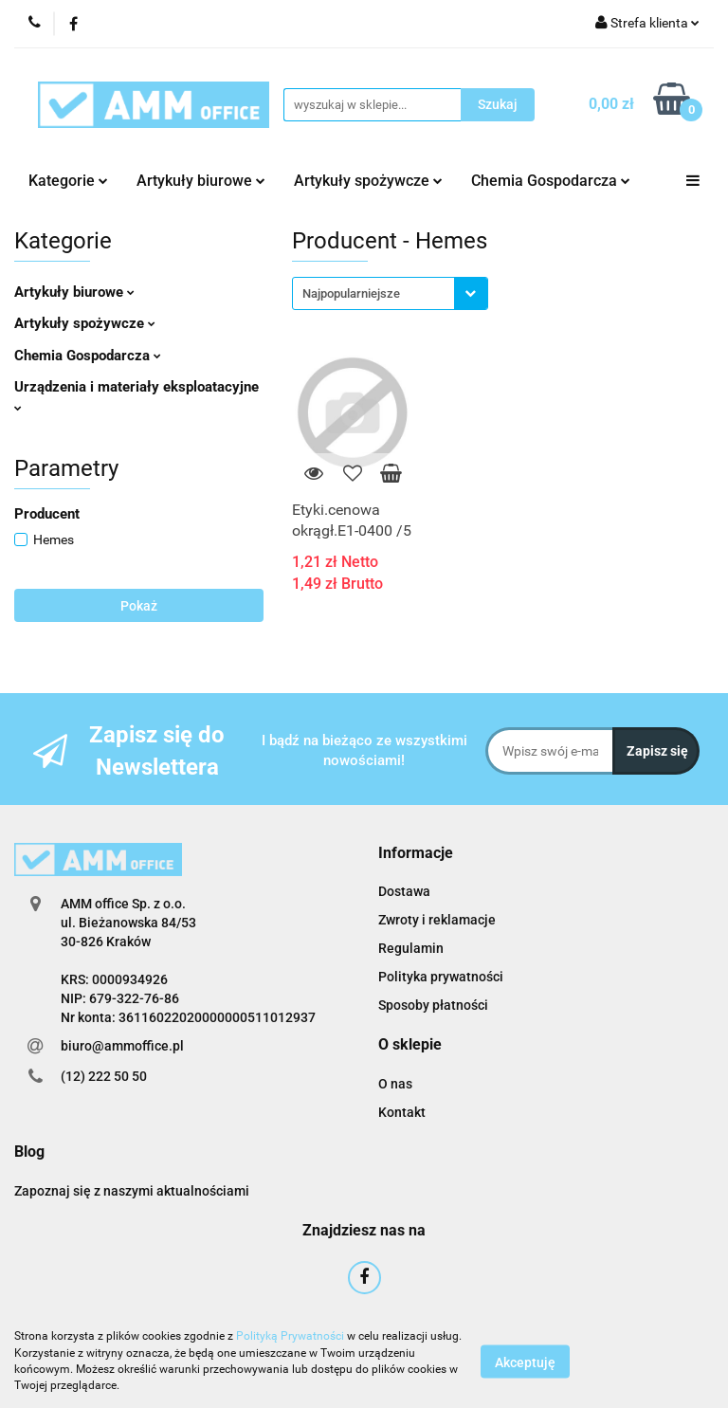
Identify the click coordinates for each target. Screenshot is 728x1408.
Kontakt (402, 1112)
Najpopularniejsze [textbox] (351, 293)
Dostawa (404, 891)
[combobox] (390, 293)
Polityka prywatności (440, 976)
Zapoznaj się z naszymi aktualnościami (131, 1190)
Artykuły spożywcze (368, 181)
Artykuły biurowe (200, 181)
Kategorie (68, 181)
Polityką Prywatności (290, 1336)
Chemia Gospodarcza (550, 181)
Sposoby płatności (433, 1005)
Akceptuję (525, 1361)
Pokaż (138, 605)
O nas (395, 1083)
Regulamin (411, 948)
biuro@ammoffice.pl (122, 1045)
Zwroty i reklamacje (437, 919)
